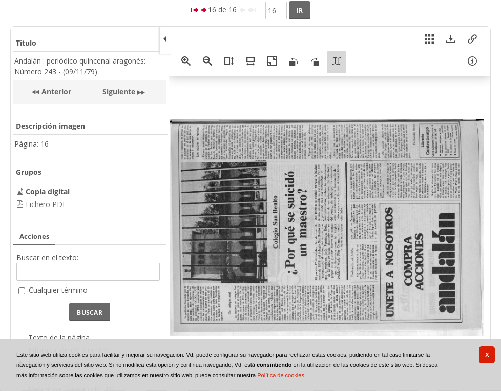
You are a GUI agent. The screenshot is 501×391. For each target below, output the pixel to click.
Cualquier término (58, 290)
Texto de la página (59, 337)
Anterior (55, 91)
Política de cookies (280, 375)
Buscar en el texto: (47, 257)
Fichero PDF (46, 204)
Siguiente (118, 91)
